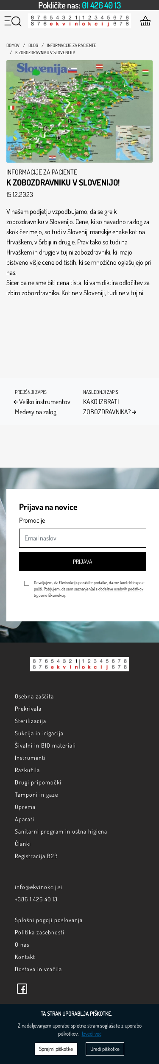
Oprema (25, 806)
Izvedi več (91, 1033)
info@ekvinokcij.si (38, 886)
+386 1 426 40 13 (36, 899)
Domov (13, 45)
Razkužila (27, 769)
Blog (33, 45)
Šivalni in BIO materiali (45, 745)
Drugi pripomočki (38, 782)
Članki (23, 843)
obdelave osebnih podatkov (120, 588)
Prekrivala (28, 708)
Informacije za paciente (71, 45)
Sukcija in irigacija (39, 733)
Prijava (82, 561)
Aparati (24, 819)
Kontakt (25, 956)
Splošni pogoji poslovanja (49, 919)
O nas (22, 944)
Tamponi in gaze (36, 794)
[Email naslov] (82, 538)
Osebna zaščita (34, 696)
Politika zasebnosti (39, 932)
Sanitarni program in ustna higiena (61, 831)
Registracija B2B (36, 855)
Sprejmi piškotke (56, 1048)
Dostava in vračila (38, 969)
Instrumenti (30, 757)
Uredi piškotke (105, 1048)
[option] (79, 5)
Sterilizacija (30, 720)
